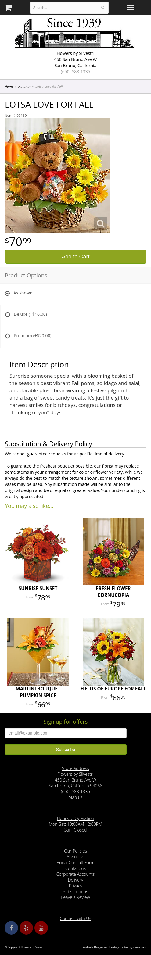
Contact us (75, 868)
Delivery (75, 880)
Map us (75, 797)
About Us (75, 857)
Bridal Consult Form (75, 862)
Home (9, 86)
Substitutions (75, 891)
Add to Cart (75, 257)
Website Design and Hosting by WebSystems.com (114, 947)
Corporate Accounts (75, 874)
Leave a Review (75, 897)
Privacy (75, 886)
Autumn (25, 86)
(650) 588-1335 (75, 71)
